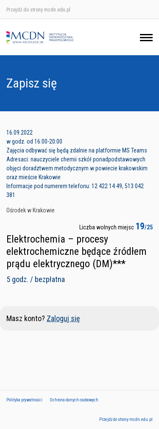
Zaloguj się (63, 318)
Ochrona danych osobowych (74, 400)
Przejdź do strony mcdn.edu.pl (38, 10)
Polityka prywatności (24, 400)
